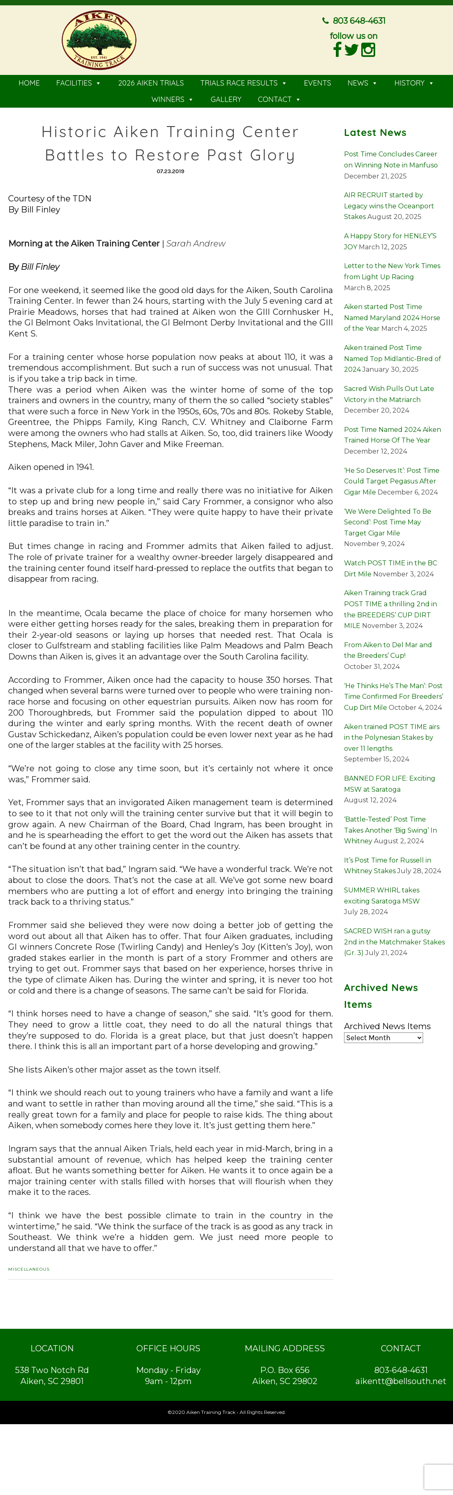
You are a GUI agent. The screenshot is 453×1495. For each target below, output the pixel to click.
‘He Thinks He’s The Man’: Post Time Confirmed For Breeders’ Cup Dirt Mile (393, 694)
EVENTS (317, 81)
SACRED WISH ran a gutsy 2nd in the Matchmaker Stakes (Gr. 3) (394, 939)
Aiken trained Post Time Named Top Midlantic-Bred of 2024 (392, 356)
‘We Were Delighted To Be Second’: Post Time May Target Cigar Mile (387, 520)
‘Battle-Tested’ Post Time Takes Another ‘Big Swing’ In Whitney (390, 827)
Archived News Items (387, 1024)
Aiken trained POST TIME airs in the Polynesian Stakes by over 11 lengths (391, 735)
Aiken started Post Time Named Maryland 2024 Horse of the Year (392, 315)
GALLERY (226, 97)
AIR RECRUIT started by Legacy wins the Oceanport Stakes (389, 204)
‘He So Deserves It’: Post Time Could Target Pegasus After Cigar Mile (391, 479)
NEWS (362, 81)
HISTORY (414, 81)
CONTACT (279, 97)
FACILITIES (79, 81)
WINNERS (173, 97)
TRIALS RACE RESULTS (244, 81)
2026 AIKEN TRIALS (151, 81)
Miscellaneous (29, 1266)
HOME (29, 81)
